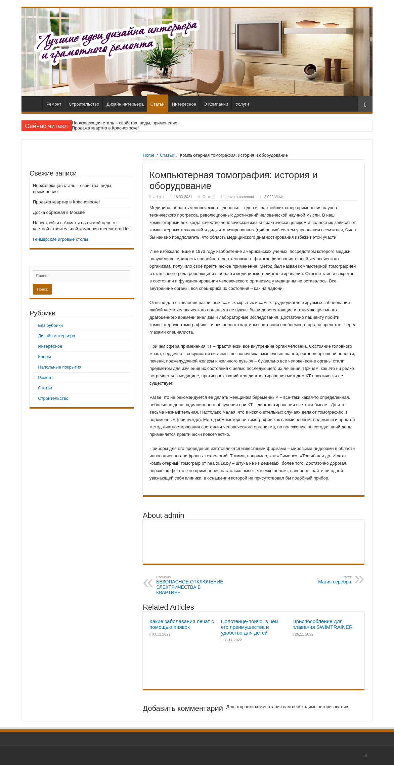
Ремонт (53, 104)
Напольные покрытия (59, 367)
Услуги (242, 104)
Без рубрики (50, 325)
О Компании (216, 104)
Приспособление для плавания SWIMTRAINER (323, 624)
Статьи (157, 104)
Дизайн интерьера (124, 104)
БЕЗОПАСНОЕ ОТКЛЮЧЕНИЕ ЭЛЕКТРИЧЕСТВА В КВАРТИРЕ (190, 585)
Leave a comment (239, 197)
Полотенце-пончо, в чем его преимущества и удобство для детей (249, 627)
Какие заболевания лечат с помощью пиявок (181, 624)
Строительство (84, 104)
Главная (33, 103)
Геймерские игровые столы (60, 239)
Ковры (44, 356)
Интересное (184, 104)
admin (159, 197)
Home (149, 155)
